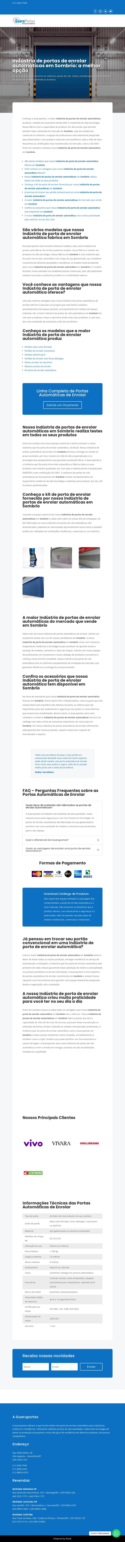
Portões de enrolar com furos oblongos (44, 358)
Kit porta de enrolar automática (40, 370)
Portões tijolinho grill (35, 354)
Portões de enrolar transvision (40, 350)
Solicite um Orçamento (62, 405)
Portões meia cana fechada (38, 346)
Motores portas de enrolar (38, 366)
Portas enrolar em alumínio (38, 362)
